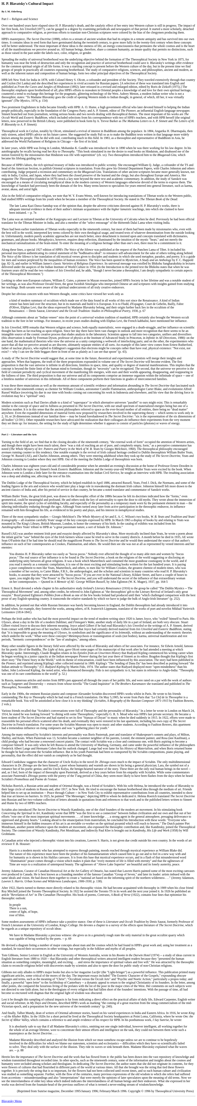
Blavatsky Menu (12, 1101)
